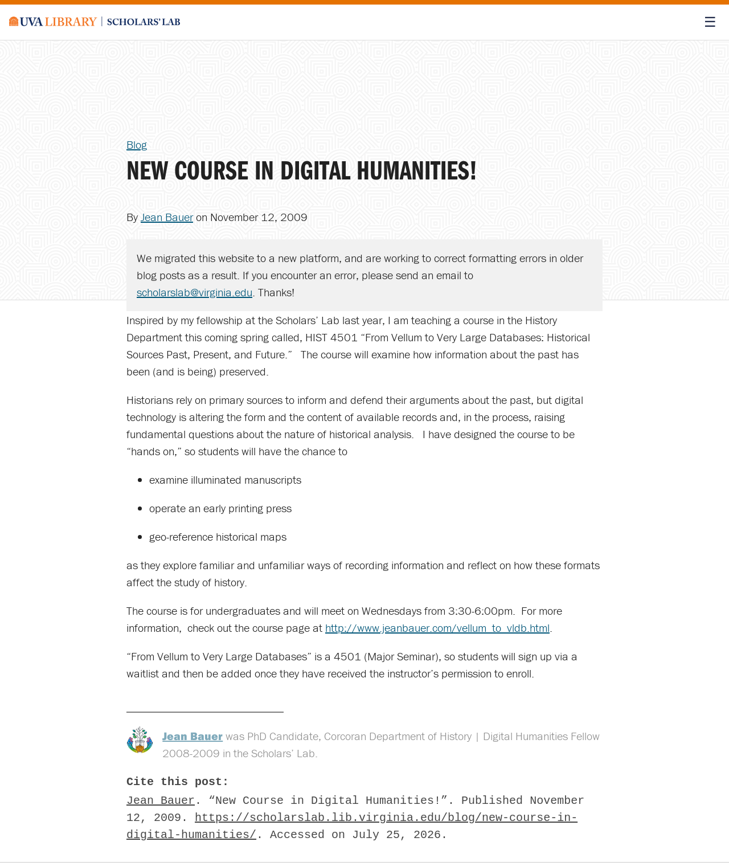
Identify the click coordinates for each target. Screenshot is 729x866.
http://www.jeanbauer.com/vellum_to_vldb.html (437, 627)
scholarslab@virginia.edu (194, 292)
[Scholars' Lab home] (94, 22)
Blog (136, 144)
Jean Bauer (167, 217)
